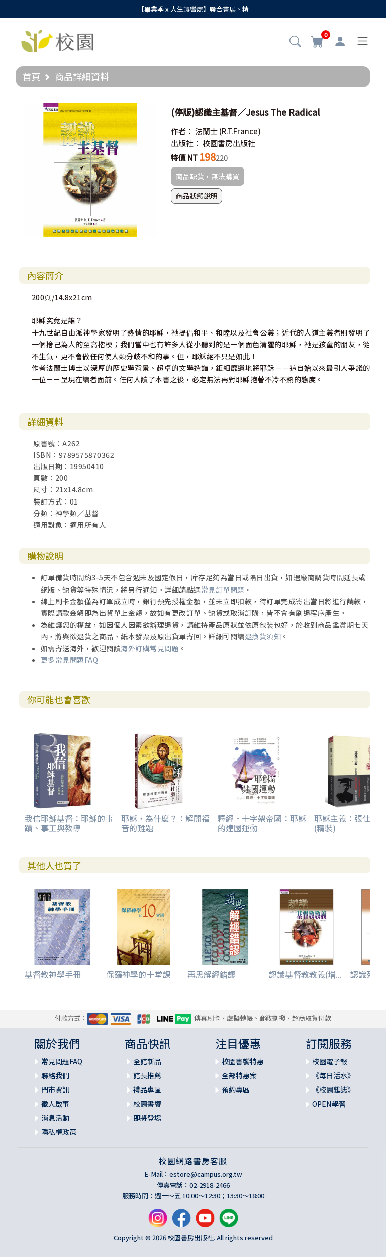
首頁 (32, 76)
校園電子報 (329, 1061)
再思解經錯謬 (211, 974)
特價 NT (184, 157)
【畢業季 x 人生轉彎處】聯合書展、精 (193, 9)
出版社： (186, 143)
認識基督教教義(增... (305, 974)
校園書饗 (147, 1104)
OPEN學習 (329, 1104)
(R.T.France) (240, 131)
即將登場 (147, 1118)
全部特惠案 (239, 1075)
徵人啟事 (55, 1104)
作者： (182, 131)
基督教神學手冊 (53, 974)
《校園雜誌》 (333, 1089)
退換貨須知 (263, 636)
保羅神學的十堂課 (138, 974)
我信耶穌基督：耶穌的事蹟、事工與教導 (69, 823)
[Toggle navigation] (362, 41)
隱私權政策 (58, 1132)
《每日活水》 (333, 1075)
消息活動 (55, 1118)
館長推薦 (147, 1075)
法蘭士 (206, 131)
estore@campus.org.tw (205, 1174)
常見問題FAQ (61, 1061)
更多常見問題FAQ (70, 660)
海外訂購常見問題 (150, 648)
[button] (295, 42)
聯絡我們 (55, 1075)
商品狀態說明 (196, 196)
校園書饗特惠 (243, 1061)
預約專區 (236, 1089)
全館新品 (147, 1061)
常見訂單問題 (223, 589)
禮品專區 (147, 1089)
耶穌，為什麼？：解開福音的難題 (165, 823)
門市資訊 (55, 1089)
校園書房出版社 (229, 143)
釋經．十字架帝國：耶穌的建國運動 (262, 823)
